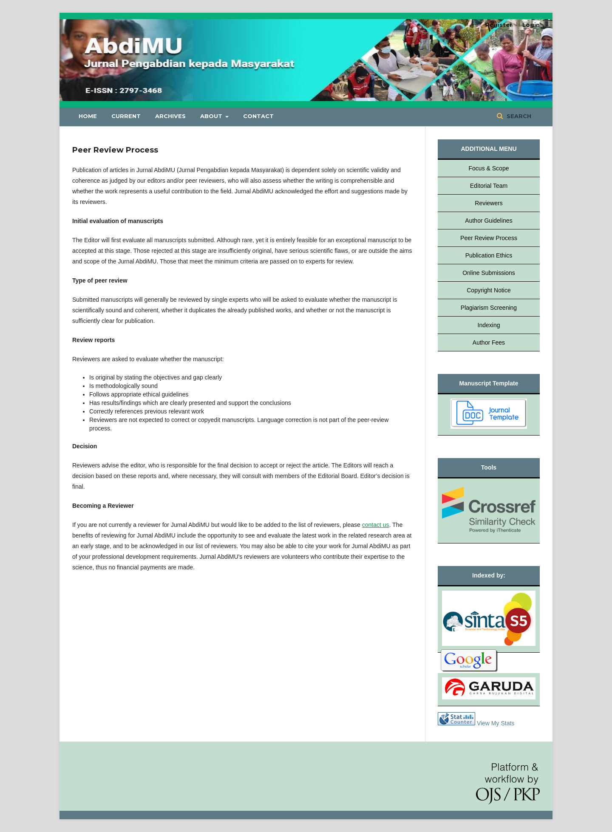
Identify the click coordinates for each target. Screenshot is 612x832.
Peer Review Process (488, 238)
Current (126, 116)
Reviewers (488, 203)
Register (498, 24)
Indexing (489, 325)
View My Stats (495, 723)
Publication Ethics (489, 255)
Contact (258, 116)
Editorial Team (488, 185)
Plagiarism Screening (489, 307)
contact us (375, 524)
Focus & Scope (489, 168)
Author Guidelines (488, 220)
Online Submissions (488, 272)
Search (518, 116)
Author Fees (489, 342)
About (212, 116)
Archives (170, 116)
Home (88, 116)
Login (531, 24)
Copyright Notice (489, 290)
